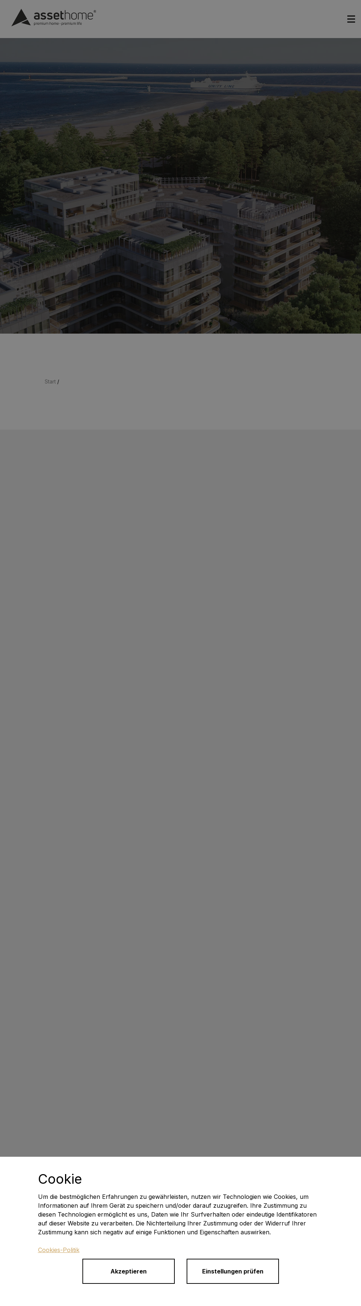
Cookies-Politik (58, 1250)
